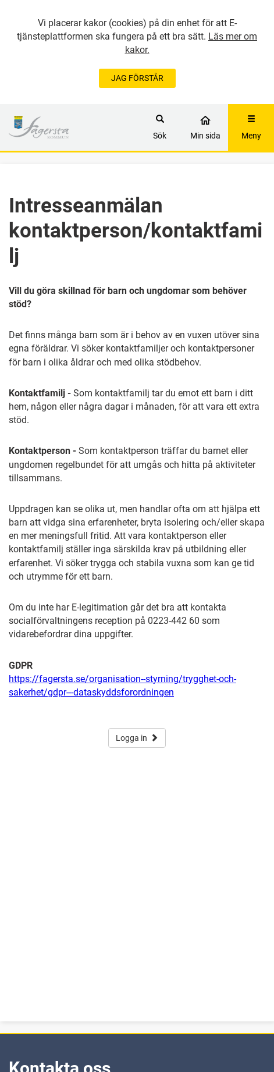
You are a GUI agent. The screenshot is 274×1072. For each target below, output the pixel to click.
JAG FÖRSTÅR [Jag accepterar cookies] (137, 78)
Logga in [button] (137, 738)
